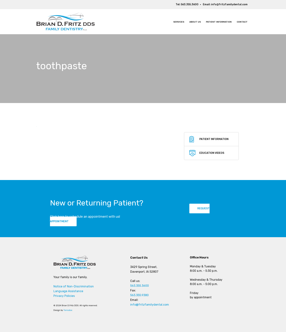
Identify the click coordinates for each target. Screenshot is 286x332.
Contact (242, 22)
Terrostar (67, 310)
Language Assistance (68, 291)
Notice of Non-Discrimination (73, 286)
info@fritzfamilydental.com (229, 4)
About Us (195, 22)
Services (178, 22)
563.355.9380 (139, 295)
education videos (211, 153)
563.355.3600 (189, 4)
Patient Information (219, 22)
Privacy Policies (64, 296)
